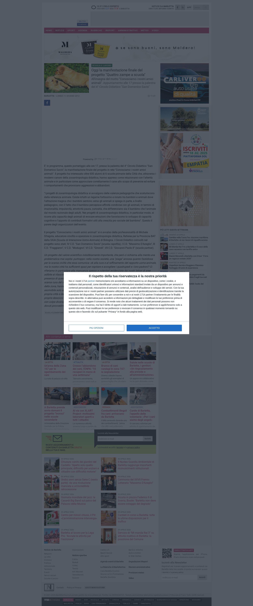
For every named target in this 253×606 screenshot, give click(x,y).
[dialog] (126, 303)
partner (91, 281)
